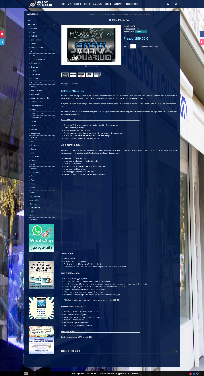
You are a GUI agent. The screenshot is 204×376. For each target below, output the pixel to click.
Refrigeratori (35, 133)
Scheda (75, 84)
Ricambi (34, 137)
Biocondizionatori (37, 47)
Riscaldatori (35, 145)
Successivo (176, 351)
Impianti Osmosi (37, 90)
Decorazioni (35, 63)
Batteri (33, 44)
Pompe (33, 109)
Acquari (32, 192)
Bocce (33, 51)
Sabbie (33, 149)
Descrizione (65, 84)
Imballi (33, 86)
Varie (33, 184)
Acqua (33, 32)
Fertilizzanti (35, 71)
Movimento (36, 117)
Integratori (35, 94)
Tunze (33, 180)
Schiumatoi (35, 157)
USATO (32, 215)
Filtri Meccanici (36, 82)
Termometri (35, 172)
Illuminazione (34, 204)
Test (32, 176)
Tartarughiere (35, 208)
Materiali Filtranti (37, 102)
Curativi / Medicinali (38, 59)
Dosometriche (37, 113)
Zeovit (32, 212)
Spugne (33, 160)
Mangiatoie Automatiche (40, 98)
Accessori (33, 28)
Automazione (34, 200)
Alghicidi (34, 36)
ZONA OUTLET (35, 219)
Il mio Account (132, 4)
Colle (33, 55)
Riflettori (34, 141)
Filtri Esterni (35, 75)
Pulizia (33, 126)
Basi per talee (36, 40)
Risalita (35, 121)
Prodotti (32, 24)
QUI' (90, 337)
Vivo (30, 20)
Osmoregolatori (37, 106)
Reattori (34, 129)
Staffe (33, 164)
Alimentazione (35, 196)
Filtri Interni (35, 78)
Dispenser (34, 67)
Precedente (173, 351)
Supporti (34, 168)
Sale (32, 153)
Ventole (33, 188)
